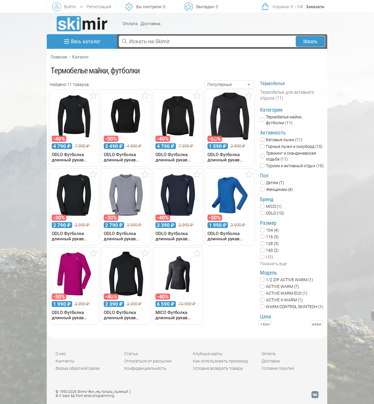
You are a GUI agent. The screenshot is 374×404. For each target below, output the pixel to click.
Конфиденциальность (145, 368)
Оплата (130, 23)
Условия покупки (278, 368)
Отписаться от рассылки (148, 361)
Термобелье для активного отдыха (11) (287, 95)
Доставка (150, 23)
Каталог (80, 57)
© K (85, 396)
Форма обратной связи (78, 368)
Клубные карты (207, 353)
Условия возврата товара (218, 368)
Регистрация (99, 6)
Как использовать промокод (220, 361)
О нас (61, 353)
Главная (59, 57)
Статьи (131, 353)
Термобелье (272, 83)
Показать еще (273, 263)
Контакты (65, 361)
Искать (310, 41)
